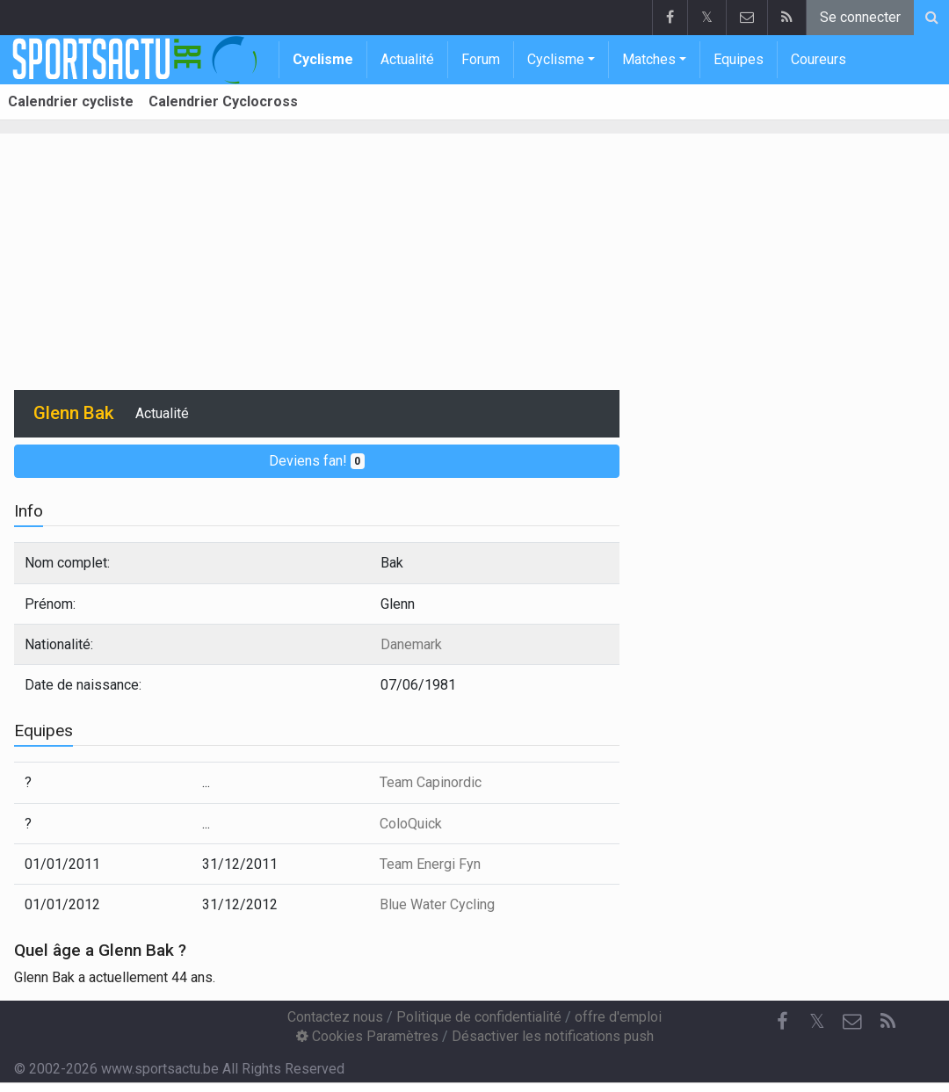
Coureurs (818, 59)
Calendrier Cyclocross (223, 101)
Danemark (411, 644)
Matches (649, 59)
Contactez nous (335, 1017)
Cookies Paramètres (367, 1036)
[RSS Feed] (887, 1021)
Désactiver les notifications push (553, 1036)
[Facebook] (782, 1021)
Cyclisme (323, 59)
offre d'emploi (618, 1017)
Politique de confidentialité (478, 1017)
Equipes (739, 59)
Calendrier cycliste (71, 101)
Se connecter (860, 17)
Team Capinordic (431, 782)
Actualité (407, 59)
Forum (480, 59)
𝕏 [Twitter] (817, 1021)
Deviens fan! (317, 460)
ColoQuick (411, 823)
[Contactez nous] (852, 1021)
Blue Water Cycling (437, 904)
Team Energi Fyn (430, 864)
